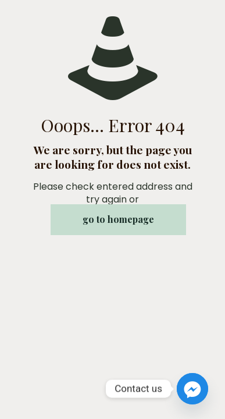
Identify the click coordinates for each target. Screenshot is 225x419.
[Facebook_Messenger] (192, 388)
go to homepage (118, 219)
